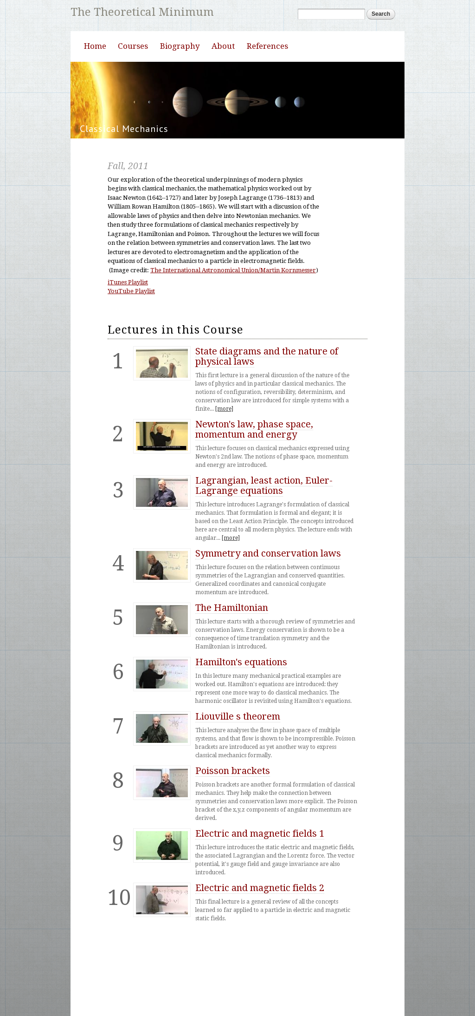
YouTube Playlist (131, 319)
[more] (224, 437)
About (223, 74)
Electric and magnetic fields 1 (259, 862)
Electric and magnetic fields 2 (259, 916)
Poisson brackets (232, 799)
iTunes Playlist (128, 311)
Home (95, 74)
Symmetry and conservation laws (268, 582)
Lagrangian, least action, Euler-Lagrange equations (264, 514)
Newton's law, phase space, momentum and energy (254, 458)
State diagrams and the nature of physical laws (266, 385)
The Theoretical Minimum (144, 12)
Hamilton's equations (241, 690)
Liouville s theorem (237, 745)
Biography (180, 74)
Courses (133, 74)
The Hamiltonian (231, 636)
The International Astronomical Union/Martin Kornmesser (233, 298)
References (267, 74)
